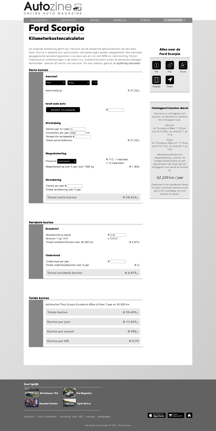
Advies (94, 20)
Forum (145, 20)
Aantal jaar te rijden (66, 129)
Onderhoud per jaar (57, 261)
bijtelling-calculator (128, 63)
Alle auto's (39, 20)
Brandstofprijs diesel (58, 235)
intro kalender (47, 416)
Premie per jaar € (64, 186)
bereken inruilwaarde (63, 109)
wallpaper (104, 416)
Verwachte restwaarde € (68, 136)
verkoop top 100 (71, 416)
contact (29, 416)
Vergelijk (119, 20)
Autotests (68, 20)
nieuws (90, 416)
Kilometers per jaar (65, 133)
